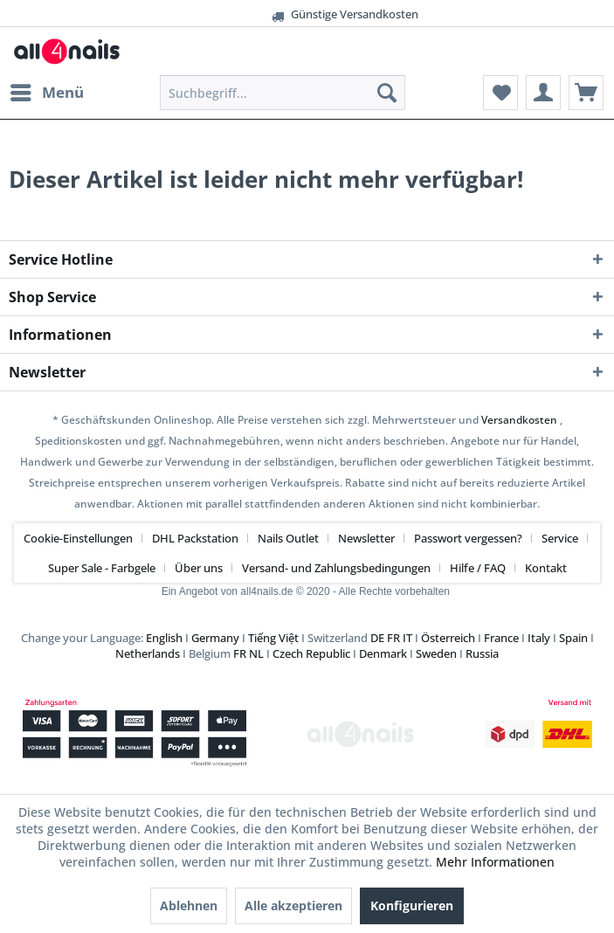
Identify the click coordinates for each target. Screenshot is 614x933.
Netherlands (147, 653)
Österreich (448, 638)
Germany (215, 638)
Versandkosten (519, 419)
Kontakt (546, 568)
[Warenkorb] (586, 92)
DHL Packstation (195, 538)
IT (407, 638)
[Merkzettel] (500, 92)
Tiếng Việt (273, 638)
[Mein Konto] (543, 92)
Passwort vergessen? (468, 538)
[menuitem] (46, 92)
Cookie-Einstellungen (78, 538)
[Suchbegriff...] (282, 92)
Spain (573, 638)
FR (393, 638)
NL (256, 653)
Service (560, 538)
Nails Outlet (288, 538)
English (164, 638)
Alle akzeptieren (293, 905)
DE (377, 638)
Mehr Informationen (495, 862)
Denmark (383, 653)
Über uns (199, 568)
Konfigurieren (411, 905)
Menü (47, 90)
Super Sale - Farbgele (101, 568)
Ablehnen (188, 905)
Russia (482, 653)
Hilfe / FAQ (478, 568)
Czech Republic (311, 653)
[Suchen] (387, 92)
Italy (539, 638)
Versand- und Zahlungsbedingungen (336, 568)
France (501, 638)
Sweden (436, 653)
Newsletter (366, 538)
